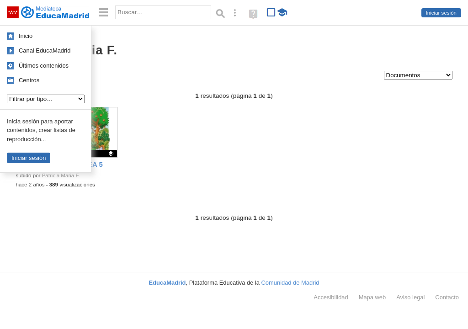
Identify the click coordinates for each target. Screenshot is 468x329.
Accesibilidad (331, 297)
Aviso (410, 297)
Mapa (372, 297)
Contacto (447, 297)
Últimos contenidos (44, 65)
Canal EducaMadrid (44, 50)
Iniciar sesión (441, 13)
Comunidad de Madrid (290, 282)
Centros (29, 80)
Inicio (25, 35)
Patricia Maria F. (61, 175)
